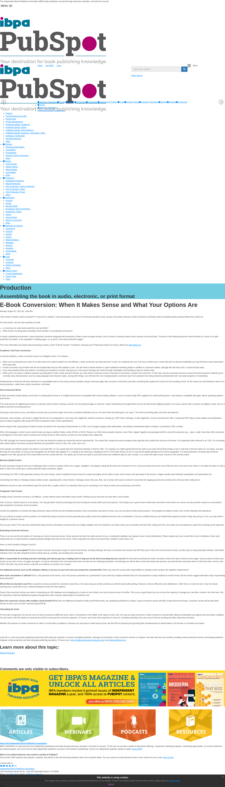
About (40, 66)
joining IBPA (137, 749)
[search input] (156, 69)
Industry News (132, 102)
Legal (121, 102)
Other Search (136, 75)
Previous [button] (4, 102)
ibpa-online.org (135, 345)
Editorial (70, 102)
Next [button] (221, 102)
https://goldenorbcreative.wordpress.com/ (87, 640)
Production (80, 102)
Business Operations (47, 102)
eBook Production (7, 653)
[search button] (184, 69)
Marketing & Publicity (108, 102)
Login (59, 66)
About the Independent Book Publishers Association (23, 743)
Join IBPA (49, 66)
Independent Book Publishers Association (17, 769)
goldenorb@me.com (117, 640)
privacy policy (174, 781)
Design (61, 102)
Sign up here (168, 757)
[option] (47, 102)
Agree (111, 784)
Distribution (92, 102)
